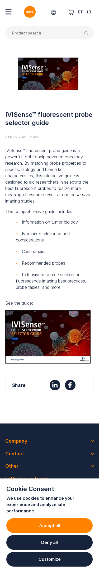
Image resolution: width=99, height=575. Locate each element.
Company (16, 441)
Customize (50, 559)
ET (80, 12)
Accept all (49, 525)
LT (89, 12)
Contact (14, 453)
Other (11, 466)
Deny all (49, 542)
